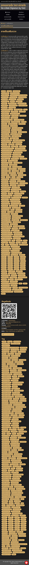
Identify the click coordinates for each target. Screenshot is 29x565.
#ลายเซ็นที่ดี (22, 171)
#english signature (14, 138)
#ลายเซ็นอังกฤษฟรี (13, 164)
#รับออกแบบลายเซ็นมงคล (20, 148)
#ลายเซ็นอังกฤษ (23, 158)
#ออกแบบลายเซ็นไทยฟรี (19, 193)
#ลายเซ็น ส (10, 261)
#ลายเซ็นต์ (9, 91)
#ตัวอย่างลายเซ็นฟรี (15, 191)
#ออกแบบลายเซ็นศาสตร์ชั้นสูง (18, 236)
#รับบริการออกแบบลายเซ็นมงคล (20, 150)
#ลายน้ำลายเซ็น (22, 146)
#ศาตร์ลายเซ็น (20, 99)
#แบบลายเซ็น (22, 205)
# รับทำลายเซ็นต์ (12, 107)
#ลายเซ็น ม (10, 265)
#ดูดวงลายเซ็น (19, 209)
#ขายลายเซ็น (4, 273)
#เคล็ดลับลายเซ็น (17, 238)
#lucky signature (16, 222)
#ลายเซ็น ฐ (23, 261)
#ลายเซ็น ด (23, 263)
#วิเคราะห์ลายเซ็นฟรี (22, 97)
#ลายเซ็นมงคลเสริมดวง (15, 113)
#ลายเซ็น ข (10, 257)
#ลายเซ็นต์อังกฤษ (21, 169)
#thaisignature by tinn (6, 222)
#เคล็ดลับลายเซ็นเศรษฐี (6, 240)
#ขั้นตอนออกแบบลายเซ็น (6, 248)
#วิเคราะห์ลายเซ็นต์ (13, 97)
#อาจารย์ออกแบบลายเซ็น (6, 289)
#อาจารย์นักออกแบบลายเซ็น (7, 238)
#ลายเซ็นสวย (4, 103)
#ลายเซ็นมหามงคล (5, 95)
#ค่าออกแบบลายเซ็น (5, 250)
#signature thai (24, 220)
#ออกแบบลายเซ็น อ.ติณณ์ (16, 130)
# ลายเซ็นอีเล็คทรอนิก (6, 121)
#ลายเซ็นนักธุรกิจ (5, 277)
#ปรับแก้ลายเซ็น (13, 181)
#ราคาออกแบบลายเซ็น (15, 250)
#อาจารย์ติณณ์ (4, 242)
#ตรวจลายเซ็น (4, 99)
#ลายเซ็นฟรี (4, 193)
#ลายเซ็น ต (4, 265)
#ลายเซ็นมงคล (4, 105)
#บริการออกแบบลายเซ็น (17, 152)
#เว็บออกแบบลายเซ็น (5, 246)
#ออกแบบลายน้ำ (15, 146)
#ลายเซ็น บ (23, 265)
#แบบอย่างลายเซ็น (14, 224)
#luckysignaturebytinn (17, 142)
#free (7, 244)
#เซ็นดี (3, 177)
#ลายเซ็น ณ (16, 261)
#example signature (6, 136)
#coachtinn (12, 242)
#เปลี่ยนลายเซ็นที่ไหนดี (23, 287)
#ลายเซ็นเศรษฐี (23, 115)
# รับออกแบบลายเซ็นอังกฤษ (7, 162)
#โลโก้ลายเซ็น (11, 144)
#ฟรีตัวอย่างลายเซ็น (5, 191)
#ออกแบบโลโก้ (18, 144)
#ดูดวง (12, 209)
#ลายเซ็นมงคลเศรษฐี (13, 105)
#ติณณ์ (25, 240)
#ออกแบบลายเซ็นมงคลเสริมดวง (7, 148)
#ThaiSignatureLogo (6, 228)
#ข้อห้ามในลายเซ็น (5, 281)
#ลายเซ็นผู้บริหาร (22, 275)
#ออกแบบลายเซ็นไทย (16, 154)
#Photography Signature (19, 226)
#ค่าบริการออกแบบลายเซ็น (16, 252)
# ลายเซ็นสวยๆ (11, 271)
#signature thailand (6, 220)
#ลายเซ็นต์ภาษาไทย (12, 169)
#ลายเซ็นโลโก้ (4, 144)
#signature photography (16, 134)
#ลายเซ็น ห (16, 265)
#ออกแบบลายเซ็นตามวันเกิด (7, 232)
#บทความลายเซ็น (14, 254)
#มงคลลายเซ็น (22, 111)
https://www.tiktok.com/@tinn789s (15, 331)
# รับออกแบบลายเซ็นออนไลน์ (7, 119)
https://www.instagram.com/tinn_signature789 (13, 330)
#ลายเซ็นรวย (4, 124)
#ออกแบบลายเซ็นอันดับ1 (6, 216)
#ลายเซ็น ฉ (10, 259)
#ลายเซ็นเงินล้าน (15, 115)
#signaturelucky (5, 224)
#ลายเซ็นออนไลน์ (14, 117)
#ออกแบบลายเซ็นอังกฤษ (6, 156)
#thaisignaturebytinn (6, 142)
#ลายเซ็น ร (23, 259)
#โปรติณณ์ (24, 242)
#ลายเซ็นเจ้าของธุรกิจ (22, 277)
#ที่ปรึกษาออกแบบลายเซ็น (15, 179)
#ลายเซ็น (3, 91)
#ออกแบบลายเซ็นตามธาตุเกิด (7, 234)
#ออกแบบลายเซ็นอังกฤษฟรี (7, 195)
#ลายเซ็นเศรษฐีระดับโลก (15, 201)
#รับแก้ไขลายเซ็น (5, 181)
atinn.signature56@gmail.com (13, 322)
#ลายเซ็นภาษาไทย (15, 158)
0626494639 (11, 320)
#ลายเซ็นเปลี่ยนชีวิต (5, 201)
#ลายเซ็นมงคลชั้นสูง (18, 109)
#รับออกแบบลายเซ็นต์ (22, 103)
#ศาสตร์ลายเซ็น (4, 205)
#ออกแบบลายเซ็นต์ (5, 93)
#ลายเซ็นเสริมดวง (5, 113)
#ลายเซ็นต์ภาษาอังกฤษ (6, 171)
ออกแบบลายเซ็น (7, 17)
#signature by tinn (5, 130)
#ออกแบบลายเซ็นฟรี (17, 195)
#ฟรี (3, 244)
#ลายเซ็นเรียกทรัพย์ (21, 175)
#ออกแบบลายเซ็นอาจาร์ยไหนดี (7, 291)
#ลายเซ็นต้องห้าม (5, 199)
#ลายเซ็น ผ (23, 267)
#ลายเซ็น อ (10, 267)
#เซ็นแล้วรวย (22, 254)
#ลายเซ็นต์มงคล (14, 111)
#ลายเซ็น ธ (16, 263)
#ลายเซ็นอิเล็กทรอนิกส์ (6, 197)
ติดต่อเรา (21, 19)
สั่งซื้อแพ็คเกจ (21, 14)
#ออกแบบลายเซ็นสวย (14, 183)
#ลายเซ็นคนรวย (22, 124)
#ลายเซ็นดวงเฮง (12, 173)
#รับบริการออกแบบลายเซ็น (6, 152)
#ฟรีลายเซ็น (23, 191)
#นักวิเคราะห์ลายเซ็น (5, 209)
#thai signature (5, 138)
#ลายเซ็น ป (4, 267)
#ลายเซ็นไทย (4, 160)
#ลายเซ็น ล (4, 261)
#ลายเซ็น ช (16, 259)
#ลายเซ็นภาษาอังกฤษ (6, 158)
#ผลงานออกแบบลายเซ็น (16, 197)
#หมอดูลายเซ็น (19, 177)
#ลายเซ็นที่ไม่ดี (4, 173)
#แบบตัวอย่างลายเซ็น (5, 275)
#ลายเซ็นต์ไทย (4, 169)
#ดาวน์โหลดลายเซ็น (12, 273)
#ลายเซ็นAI (15, 287)
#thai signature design (6, 140)
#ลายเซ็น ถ (10, 263)
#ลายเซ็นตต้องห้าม (18, 279)
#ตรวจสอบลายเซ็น (5, 101)
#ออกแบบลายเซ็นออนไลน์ (6, 287)
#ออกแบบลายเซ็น (16, 91)
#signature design (22, 132)
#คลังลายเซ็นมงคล (5, 175)
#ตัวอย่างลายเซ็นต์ (15, 187)
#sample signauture (16, 136)
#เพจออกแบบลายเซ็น (15, 246)
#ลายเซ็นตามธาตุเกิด (17, 232)
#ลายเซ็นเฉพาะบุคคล (5, 117)
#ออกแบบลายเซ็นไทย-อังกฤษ (7, 109)
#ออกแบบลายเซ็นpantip (6, 166)
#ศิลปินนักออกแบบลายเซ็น (6, 236)
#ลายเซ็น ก (4, 257)
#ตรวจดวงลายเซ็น (5, 179)
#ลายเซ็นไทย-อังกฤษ (23, 105)
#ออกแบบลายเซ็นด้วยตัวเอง (17, 128)
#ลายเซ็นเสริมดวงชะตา (13, 124)
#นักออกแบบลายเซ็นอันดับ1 (17, 216)
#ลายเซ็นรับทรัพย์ (14, 126)
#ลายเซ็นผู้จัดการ (13, 277)
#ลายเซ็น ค (16, 257)
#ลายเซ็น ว (16, 269)
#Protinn (18, 242)
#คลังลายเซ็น (20, 173)
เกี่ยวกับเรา (21, 12)
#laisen (3, 293)
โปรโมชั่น (8, 14)
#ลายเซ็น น (4, 259)
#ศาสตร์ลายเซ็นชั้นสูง (13, 205)
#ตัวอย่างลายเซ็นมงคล (6, 187)
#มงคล (25, 109)
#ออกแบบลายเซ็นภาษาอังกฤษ (18, 156)
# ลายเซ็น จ (23, 257)
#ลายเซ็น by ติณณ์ (23, 183)
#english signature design (18, 140)
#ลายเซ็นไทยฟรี (4, 164)
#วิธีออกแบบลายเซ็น (16, 248)
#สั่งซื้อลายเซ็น (19, 271)
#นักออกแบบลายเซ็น (16, 207)
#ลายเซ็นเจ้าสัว (13, 175)
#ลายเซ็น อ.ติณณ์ (5, 185)
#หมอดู (13, 177)
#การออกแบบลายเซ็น (5, 203)
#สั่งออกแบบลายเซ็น (5, 285)
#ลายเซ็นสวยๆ (19, 101)
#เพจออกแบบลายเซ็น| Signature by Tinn (9, 283)
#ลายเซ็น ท (4, 263)
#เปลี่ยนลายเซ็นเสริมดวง (17, 289)
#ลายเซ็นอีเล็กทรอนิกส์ (16, 121)
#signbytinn (19, 240)
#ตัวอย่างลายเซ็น (21, 185)
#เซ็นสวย (12, 101)
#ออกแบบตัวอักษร (21, 181)
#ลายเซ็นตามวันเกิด (15, 230)
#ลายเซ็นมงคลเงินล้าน (6, 115)
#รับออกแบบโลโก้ (5, 183)
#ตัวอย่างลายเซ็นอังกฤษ (16, 189)
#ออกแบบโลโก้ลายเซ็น (6, 146)
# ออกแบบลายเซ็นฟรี (18, 162)
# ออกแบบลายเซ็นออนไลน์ (18, 119)
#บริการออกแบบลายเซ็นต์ (6, 154)
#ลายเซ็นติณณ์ (13, 185)
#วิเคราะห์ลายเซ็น (5, 97)
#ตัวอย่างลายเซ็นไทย (5, 189)
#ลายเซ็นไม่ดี (10, 279)
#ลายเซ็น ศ (16, 267)
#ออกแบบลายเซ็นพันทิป (17, 166)
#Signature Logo (5, 134)
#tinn (13, 240)
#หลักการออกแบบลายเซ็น (14, 199)
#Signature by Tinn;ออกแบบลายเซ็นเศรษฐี (19, 95)
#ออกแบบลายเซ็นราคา (6, 132)
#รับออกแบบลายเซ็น (12, 103)
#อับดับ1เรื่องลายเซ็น (5, 214)
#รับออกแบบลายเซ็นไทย (13, 160)
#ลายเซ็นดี (4, 211)
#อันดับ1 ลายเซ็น (14, 214)
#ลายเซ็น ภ (10, 269)
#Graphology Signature (6, 226)
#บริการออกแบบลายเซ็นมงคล (7, 150)
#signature (14, 132)
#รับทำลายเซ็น (4, 107)
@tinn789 (8, 323)
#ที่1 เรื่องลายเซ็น (18, 211)
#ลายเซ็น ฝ (4, 269)
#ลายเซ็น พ (23, 269)
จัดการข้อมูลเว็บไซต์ (7, 334)
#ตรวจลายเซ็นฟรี (12, 99)
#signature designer (6, 218)
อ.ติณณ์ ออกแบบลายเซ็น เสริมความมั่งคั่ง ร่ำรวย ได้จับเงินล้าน (14, 325)
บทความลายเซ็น (7, 19)
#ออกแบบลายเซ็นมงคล (15, 93)
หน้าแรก (7, 12)
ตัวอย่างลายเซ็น (21, 17)
